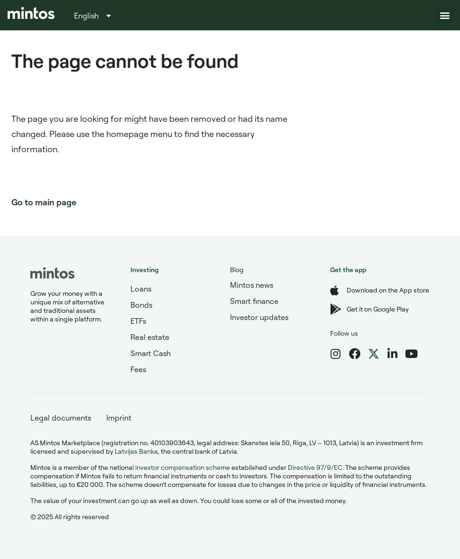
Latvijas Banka (136, 451)
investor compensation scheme (182, 467)
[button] (444, 15)
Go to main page (43, 202)
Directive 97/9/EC (315, 467)
